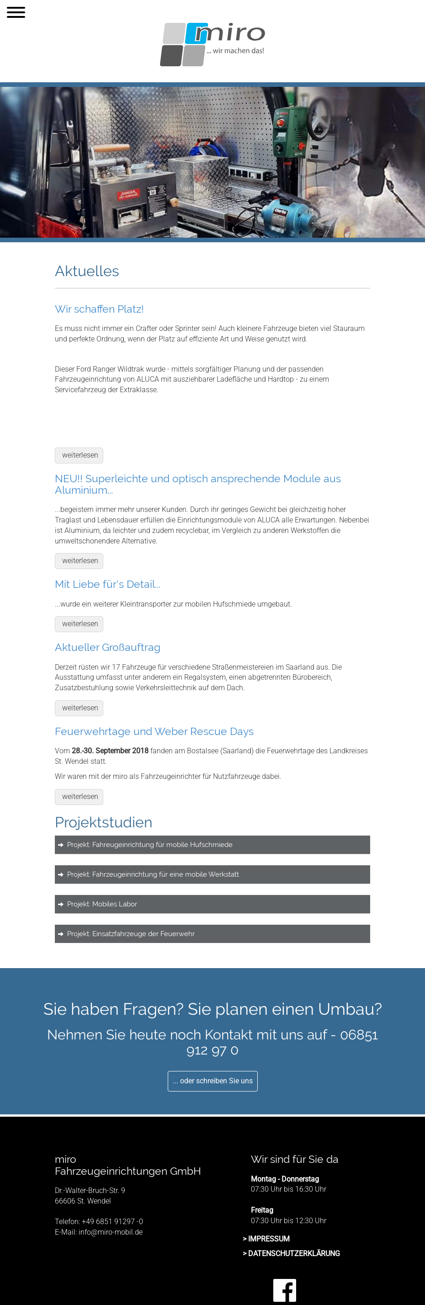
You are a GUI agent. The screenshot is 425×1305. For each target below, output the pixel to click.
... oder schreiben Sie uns (213, 1080)
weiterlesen (80, 455)
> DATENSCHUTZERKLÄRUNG (291, 1253)
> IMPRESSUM (266, 1239)
